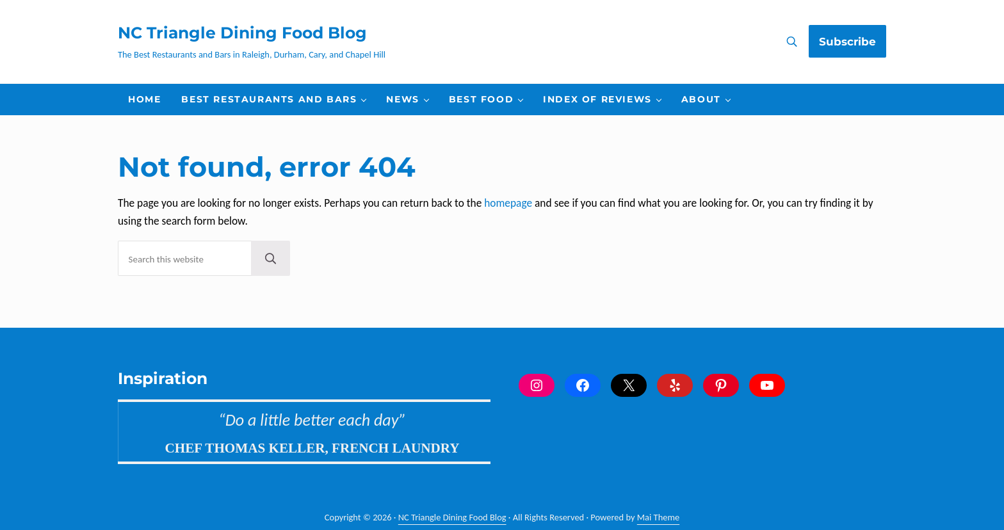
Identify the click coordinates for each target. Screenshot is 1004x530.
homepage (508, 203)
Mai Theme (658, 517)
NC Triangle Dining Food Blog (242, 32)
